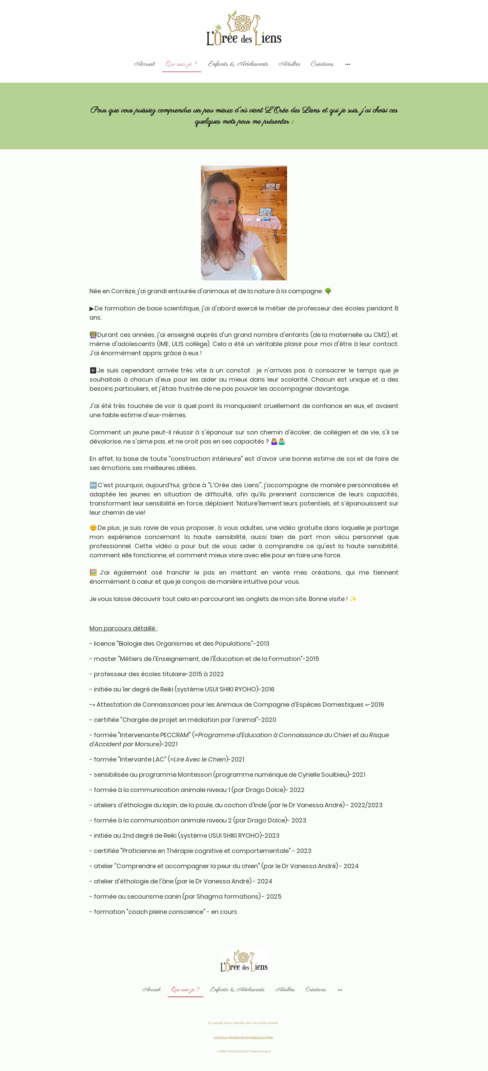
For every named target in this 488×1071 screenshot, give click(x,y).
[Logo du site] (244, 27)
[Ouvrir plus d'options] (347, 64)
